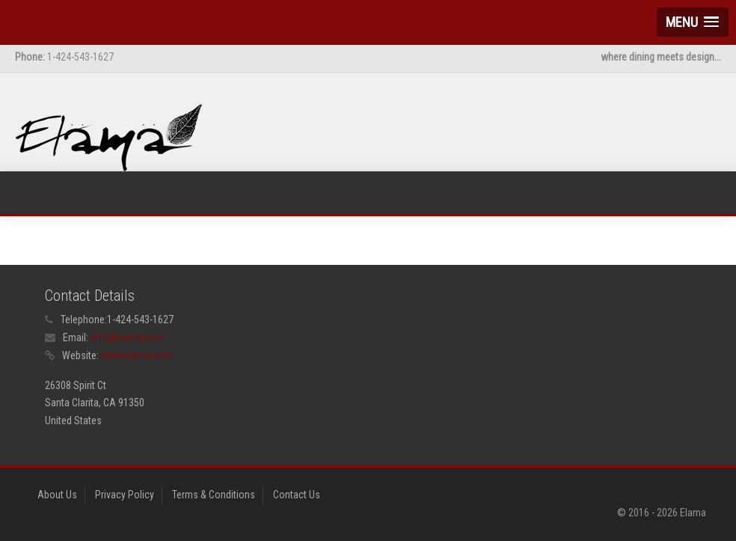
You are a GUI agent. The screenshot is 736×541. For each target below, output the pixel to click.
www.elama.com (137, 355)
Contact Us (296, 495)
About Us (57, 495)
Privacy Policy (124, 495)
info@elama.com (127, 337)
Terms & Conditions (213, 495)
